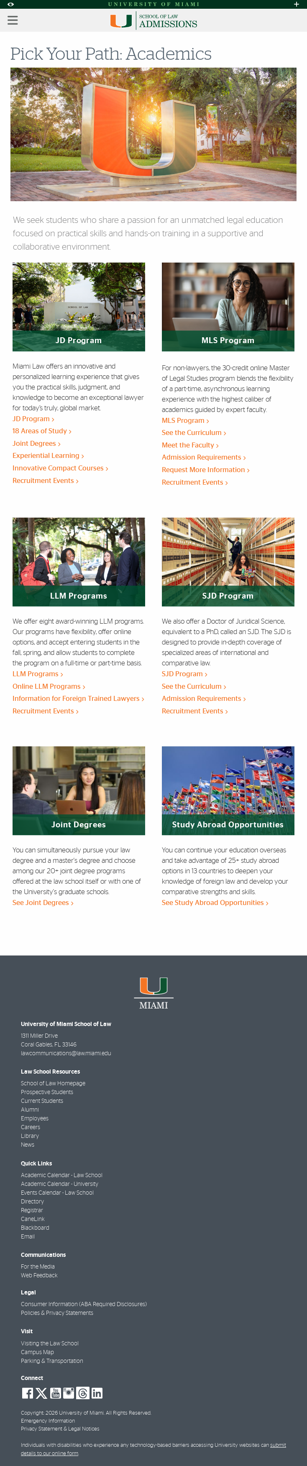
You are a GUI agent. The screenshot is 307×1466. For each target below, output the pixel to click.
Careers (30, 1127)
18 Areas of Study (42, 431)
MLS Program (185, 420)
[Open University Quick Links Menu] (296, 4)
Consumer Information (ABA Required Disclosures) (84, 1304)
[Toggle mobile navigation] (13, 20)
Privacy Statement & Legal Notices (60, 1429)
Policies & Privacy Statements (57, 1313)
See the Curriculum (194, 432)
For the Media (38, 1267)
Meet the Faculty (190, 445)
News (27, 1145)
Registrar (32, 1210)
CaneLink (33, 1219)
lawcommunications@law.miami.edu (66, 1054)
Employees (35, 1119)
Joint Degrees (36, 443)
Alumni (30, 1110)
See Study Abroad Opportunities (215, 902)
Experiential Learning (48, 455)
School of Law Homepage (53, 1084)
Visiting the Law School (50, 1344)
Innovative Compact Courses (60, 468)
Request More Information (205, 469)
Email (28, 1237)
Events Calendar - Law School (57, 1193)
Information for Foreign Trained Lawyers (78, 698)
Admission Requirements (204, 457)
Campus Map (37, 1352)
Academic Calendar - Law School (61, 1175)
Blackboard (35, 1228)
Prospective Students (47, 1092)
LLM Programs (38, 673)
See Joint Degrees (43, 902)
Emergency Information (48, 1421)
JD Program (33, 418)
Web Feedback (39, 1276)
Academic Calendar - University (59, 1184)
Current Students (42, 1101)
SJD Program (184, 673)
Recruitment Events (45, 480)
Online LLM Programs (49, 686)
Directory (32, 1202)
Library (30, 1136)
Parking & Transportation (52, 1361)
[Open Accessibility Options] (10, 4)
